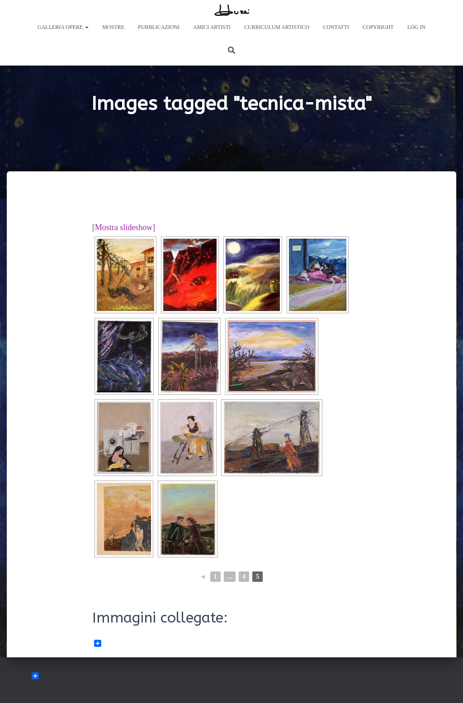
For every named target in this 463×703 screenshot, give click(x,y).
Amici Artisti (212, 27)
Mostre (113, 27)
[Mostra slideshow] (123, 227)
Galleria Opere (63, 27)
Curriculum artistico (276, 27)
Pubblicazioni (159, 27)
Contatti (336, 27)
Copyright (378, 27)
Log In (416, 27)
